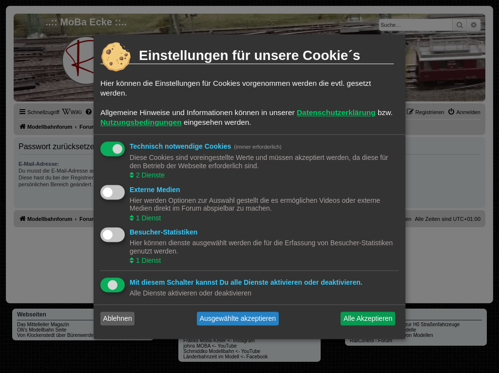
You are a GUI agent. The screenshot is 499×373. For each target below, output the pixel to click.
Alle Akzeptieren (368, 318)
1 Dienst (147, 218)
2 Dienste (149, 175)
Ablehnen (117, 318)
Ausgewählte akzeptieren (238, 318)
